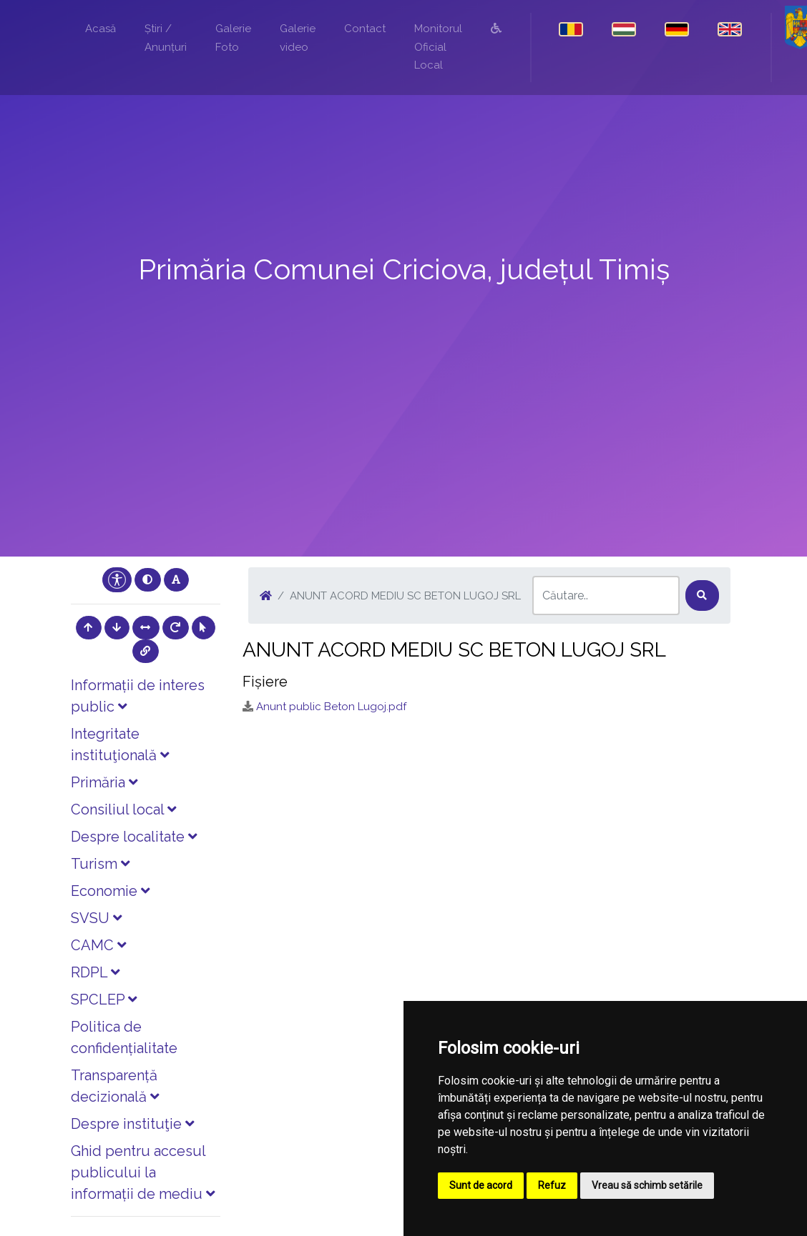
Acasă (100, 28)
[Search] (606, 595)
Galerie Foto (233, 38)
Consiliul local (123, 809)
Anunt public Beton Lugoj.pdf (331, 706)
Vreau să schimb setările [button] (647, 1185)
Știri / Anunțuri (166, 38)
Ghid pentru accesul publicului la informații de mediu (143, 1172)
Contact (365, 28)
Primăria (104, 782)
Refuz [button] (552, 1185)
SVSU (96, 918)
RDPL (95, 972)
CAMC (98, 945)
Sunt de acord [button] (480, 1185)
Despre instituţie (132, 1123)
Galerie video (298, 38)
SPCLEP (104, 999)
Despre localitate (134, 836)
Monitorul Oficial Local (438, 46)
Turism (100, 863)
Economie (110, 890)
